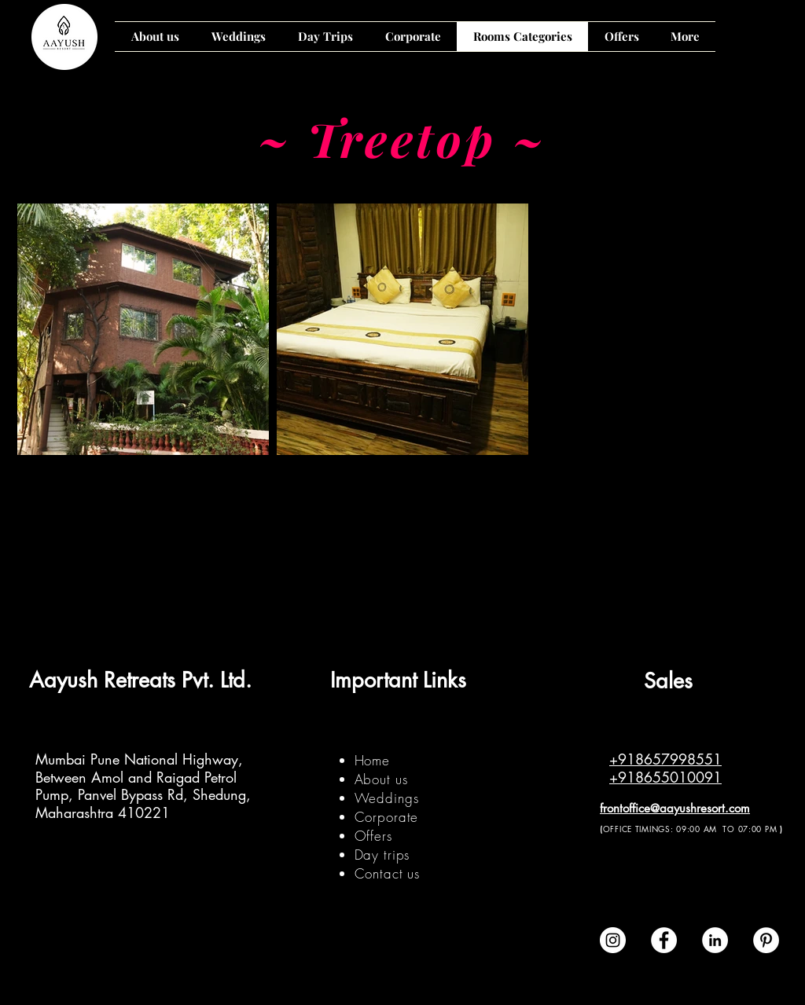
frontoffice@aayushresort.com (675, 808)
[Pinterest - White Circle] (766, 940)
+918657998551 (665, 759)
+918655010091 (665, 777)
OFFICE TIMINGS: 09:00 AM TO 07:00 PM (690, 828)
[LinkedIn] (715, 940)
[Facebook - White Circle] (664, 940)
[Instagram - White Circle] (613, 940)
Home (372, 760)
